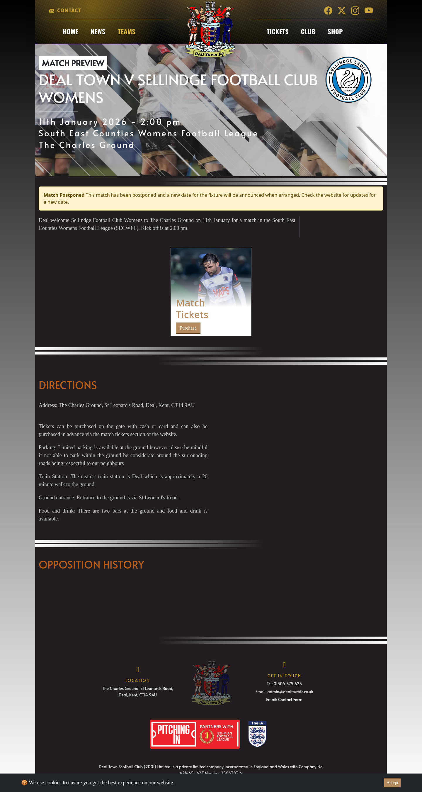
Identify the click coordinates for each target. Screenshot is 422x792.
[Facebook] (328, 10)
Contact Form (290, 699)
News (98, 31)
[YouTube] (369, 10)
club (308, 31)
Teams (126, 31)
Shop (335, 31)
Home (70, 31)
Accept (392, 783)
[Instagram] (355, 10)
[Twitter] (342, 10)
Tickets (278, 31)
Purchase (188, 327)
